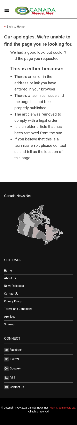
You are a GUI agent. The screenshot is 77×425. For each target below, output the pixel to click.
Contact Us (11, 293)
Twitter (11, 359)
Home (8, 270)
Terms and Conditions (18, 308)
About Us (10, 278)
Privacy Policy (13, 301)
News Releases (14, 285)
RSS (9, 378)
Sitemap (9, 324)
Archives (9, 316)
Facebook (13, 350)
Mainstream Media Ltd (62, 407)
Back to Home (14, 27)
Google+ (12, 368)
